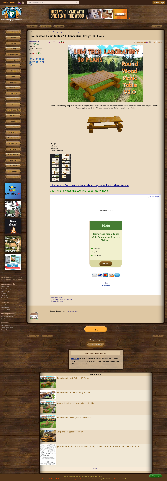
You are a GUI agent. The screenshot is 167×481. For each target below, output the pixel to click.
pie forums (13, 166)
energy (13, 60)
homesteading (13, 54)
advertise (50, 479)
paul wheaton (114, 479)
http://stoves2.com (72, 311)
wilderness (13, 93)
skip (13, 127)
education (13, 121)
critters (13, 43)
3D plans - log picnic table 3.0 (70, 432)
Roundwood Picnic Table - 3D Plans (73, 378)
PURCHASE (106, 264)
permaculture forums (13, 32)
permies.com (13, 160)
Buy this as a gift (154, 196)
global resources (13, 138)
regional (13, 115)
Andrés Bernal (34, 41)
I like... (31, 57)
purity (13, 76)
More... (95, 469)
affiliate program (60, 479)
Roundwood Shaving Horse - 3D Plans (74, 417)
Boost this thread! (95, 344)
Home (4, 2)
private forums (13, 171)
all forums (13, 177)
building (13, 48)
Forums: (33, 32)
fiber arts (13, 99)
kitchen (13, 71)
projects (13, 149)
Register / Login (159, 3)
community (13, 88)
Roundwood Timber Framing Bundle (73, 392)
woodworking (75, 32)
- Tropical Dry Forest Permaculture (61, 299)
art (13, 104)
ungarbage (13, 82)
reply (96, 329)
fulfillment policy (71, 479)
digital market (13, 154)
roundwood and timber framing (48, 32)
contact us (43, 479)
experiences (13, 132)
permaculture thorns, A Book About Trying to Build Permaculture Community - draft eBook (98, 446)
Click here (75, 359)
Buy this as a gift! (95, 340)
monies (13, 65)
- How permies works (56, 301)
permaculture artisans (13, 110)
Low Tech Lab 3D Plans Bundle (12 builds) (75, 403)
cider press (13, 143)
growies (13, 37)
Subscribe (12, 2)
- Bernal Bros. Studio (56, 297)
